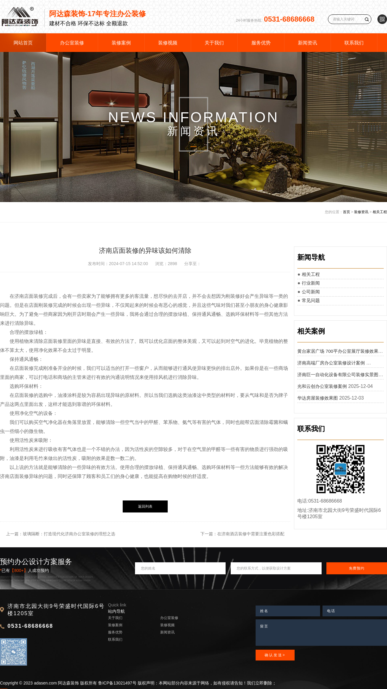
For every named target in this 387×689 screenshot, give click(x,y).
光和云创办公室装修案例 (322, 386)
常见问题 (311, 300)
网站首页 (23, 42)
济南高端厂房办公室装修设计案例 (331, 362)
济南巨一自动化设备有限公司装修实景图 (337, 374)
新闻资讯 (307, 42)
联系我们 (354, 42)
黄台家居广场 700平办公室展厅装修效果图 (339, 351)
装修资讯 (361, 212)
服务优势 (261, 42)
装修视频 (167, 42)
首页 (346, 212)
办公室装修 (72, 42)
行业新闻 (311, 283)
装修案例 (121, 42)
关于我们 (214, 42)
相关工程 (380, 212)
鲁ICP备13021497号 (117, 683)
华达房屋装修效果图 (317, 397)
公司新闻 (311, 291)
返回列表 (145, 506)
